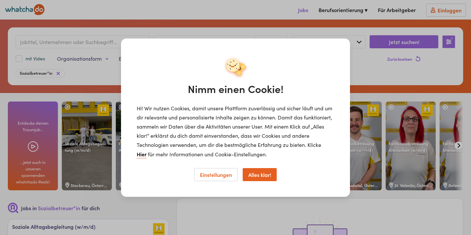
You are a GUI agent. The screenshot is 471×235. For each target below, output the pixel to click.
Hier (142, 154)
